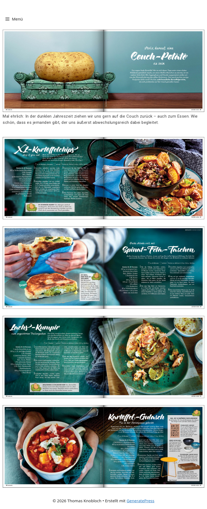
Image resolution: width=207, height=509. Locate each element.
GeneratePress (140, 500)
